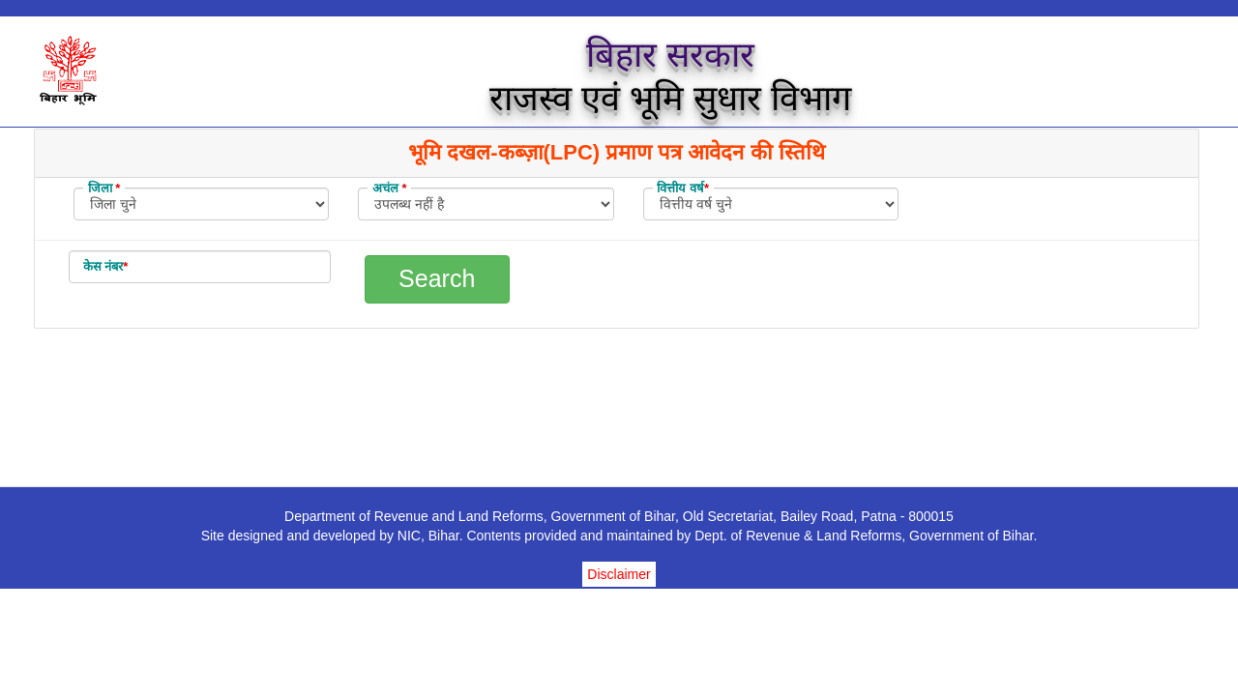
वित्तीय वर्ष (683, 188)
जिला (104, 188)
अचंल (389, 188)
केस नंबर (106, 266)
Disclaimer (618, 574)
